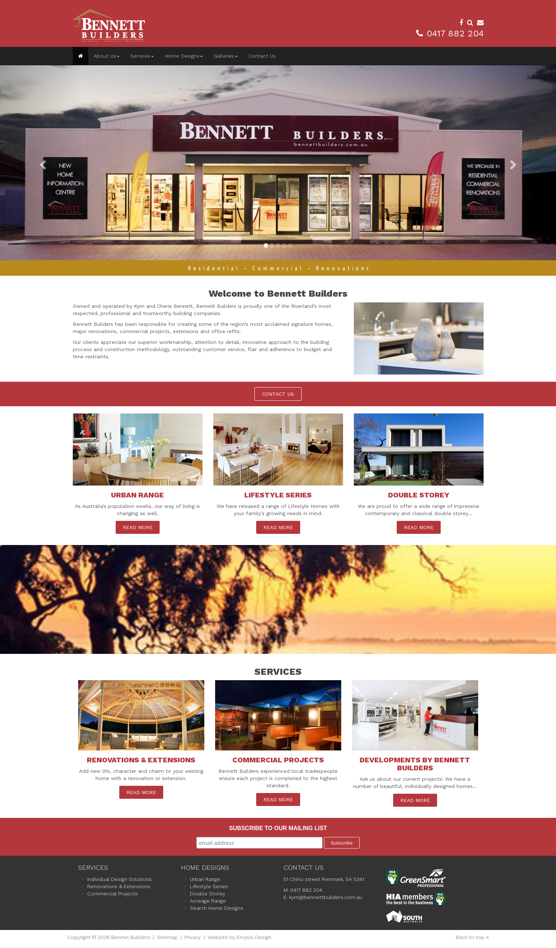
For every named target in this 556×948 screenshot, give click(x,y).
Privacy (192, 937)
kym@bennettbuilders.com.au (325, 897)
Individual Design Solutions (119, 879)
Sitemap (167, 937)
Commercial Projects (112, 893)
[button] (41, 162)
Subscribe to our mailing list (278, 828)
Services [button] (142, 56)
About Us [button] (107, 56)
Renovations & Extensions (118, 886)
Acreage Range (208, 901)
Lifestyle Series (209, 886)
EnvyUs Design (254, 937)
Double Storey (207, 893)
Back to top (470, 937)
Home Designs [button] (184, 56)
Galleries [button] (226, 56)
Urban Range (205, 879)
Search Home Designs (216, 908)
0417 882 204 (455, 33)
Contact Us (262, 56)
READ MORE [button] (137, 527)
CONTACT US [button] (278, 394)
